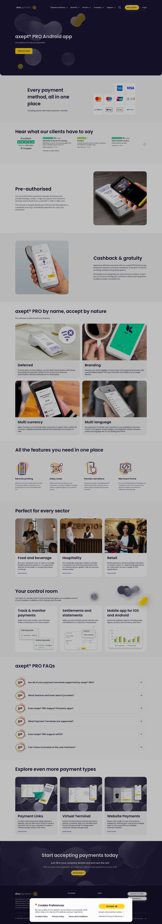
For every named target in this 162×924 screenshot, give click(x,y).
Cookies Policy (41, 916)
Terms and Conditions (78, 916)
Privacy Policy (58, 916)
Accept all (111, 906)
